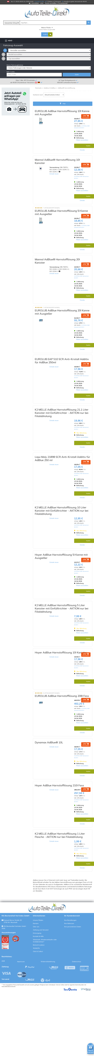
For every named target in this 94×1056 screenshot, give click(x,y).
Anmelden (35, 3)
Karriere (35, 923)
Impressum (21, 962)
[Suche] (53, 23)
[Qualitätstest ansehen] (5, 942)
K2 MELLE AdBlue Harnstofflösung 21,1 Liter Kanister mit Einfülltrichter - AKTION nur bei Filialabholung (61, 413)
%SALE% (36, 948)
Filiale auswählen (82, 140)
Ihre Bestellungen (70, 920)
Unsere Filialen (38, 920)
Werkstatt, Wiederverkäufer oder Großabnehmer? (45, 941)
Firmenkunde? (63, 3)
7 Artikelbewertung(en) (51, 208)
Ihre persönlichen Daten (72, 927)
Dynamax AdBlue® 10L (49, 742)
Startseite (38, 88)
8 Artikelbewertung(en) (51, 693)
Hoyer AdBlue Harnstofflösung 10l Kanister (61, 652)
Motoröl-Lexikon (38, 945)
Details (82, 150)
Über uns (36, 927)
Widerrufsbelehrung (48, 962)
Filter (63, 103)
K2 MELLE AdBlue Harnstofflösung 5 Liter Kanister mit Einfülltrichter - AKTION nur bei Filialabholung (61, 608)
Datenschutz (76, 962)
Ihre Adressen (69, 923)
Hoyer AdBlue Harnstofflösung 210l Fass (59, 785)
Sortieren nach (38, 95)
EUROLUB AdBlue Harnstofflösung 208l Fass (62, 695)
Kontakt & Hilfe (39, 1)
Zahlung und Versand (40, 930)
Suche (77, 74)
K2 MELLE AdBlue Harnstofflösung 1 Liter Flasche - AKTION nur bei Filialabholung (60, 835)
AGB (3, 961)
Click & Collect (38, 951)
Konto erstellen (50, 3)
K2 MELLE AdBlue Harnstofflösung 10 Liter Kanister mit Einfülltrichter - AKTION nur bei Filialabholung (61, 510)
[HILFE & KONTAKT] (90, 1048)
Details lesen (54, 174)
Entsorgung (37, 933)
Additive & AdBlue (50, 88)
